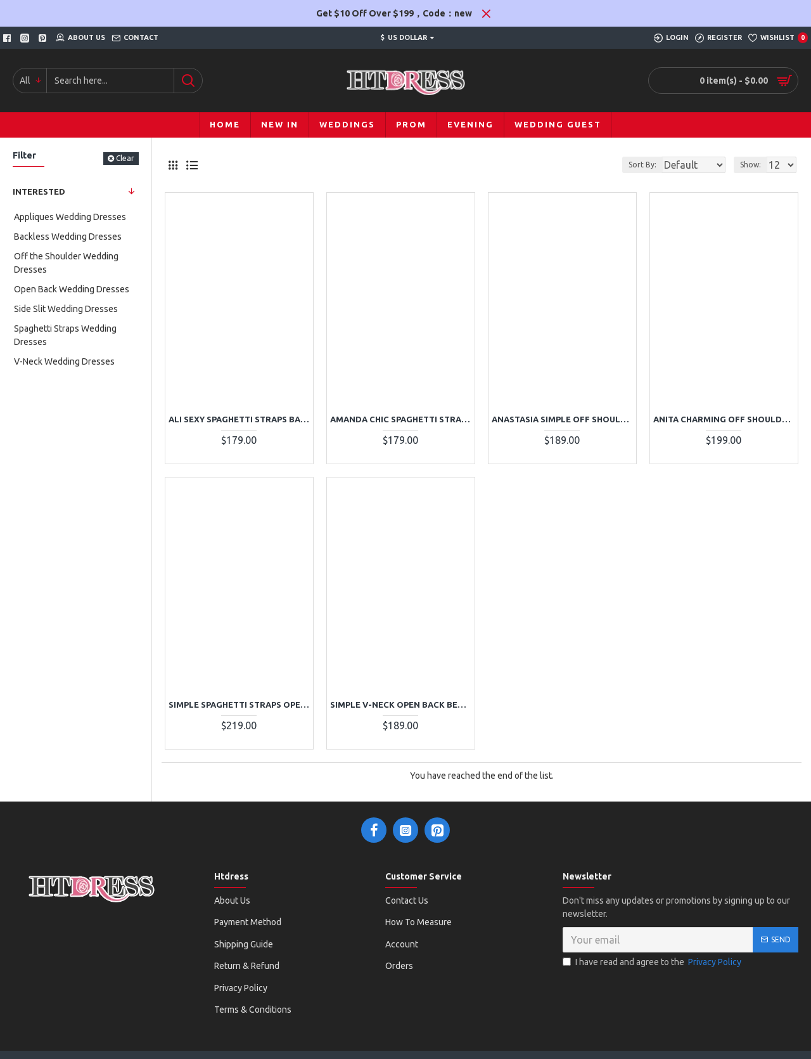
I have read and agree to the (653, 962)
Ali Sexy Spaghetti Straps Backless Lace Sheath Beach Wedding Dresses (239, 419)
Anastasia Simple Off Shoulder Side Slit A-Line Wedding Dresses (562, 419)
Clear (125, 158)
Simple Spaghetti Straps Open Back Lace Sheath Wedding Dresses (239, 704)
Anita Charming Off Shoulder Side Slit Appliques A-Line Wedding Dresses (724, 419)
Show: (754, 164)
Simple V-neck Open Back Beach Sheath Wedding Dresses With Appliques (400, 704)
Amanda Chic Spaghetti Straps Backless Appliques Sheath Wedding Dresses (400, 419)
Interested (39, 191)
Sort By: (634, 164)
